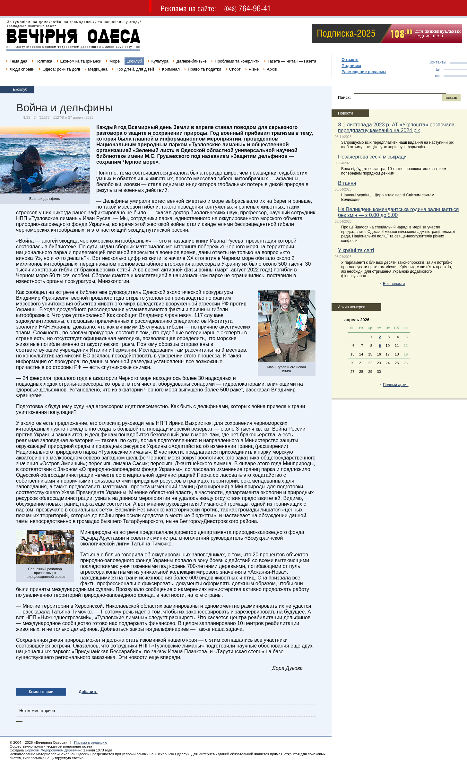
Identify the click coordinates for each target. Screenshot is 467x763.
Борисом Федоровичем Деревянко (53, 750)
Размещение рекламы (364, 71)
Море (114, 61)
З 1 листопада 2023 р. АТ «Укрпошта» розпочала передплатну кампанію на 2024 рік (396, 127)
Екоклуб (134, 61)
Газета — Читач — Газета (292, 61)
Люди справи (22, 69)
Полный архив (396, 384)
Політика (43, 61)
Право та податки (204, 69)
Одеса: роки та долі (61, 69)
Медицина (98, 69)
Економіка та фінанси (80, 61)
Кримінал (171, 69)
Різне (254, 69)
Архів (272, 69)
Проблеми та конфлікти (237, 61)
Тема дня (18, 61)
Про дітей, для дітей (135, 69)
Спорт (235, 69)
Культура (160, 61)
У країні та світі (356, 250)
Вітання (347, 183)
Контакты (437, 62)
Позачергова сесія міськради (372, 156)
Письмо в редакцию (90, 742)
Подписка (351, 65)
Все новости (394, 283)
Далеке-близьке (192, 61)
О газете (350, 59)
